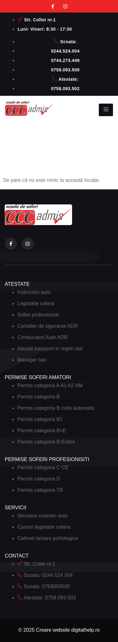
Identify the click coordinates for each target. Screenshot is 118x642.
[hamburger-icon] (106, 110)
